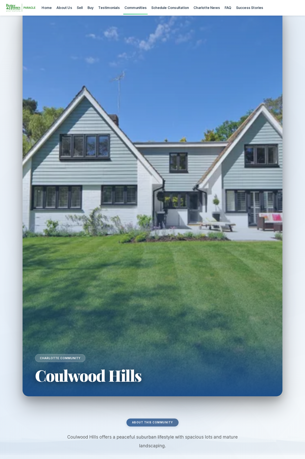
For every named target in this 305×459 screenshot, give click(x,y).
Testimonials (109, 8)
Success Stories (249, 8)
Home (47, 8)
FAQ (228, 8)
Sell (80, 8)
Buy (91, 8)
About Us (64, 8)
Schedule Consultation (170, 8)
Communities (135, 8)
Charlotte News (207, 8)
